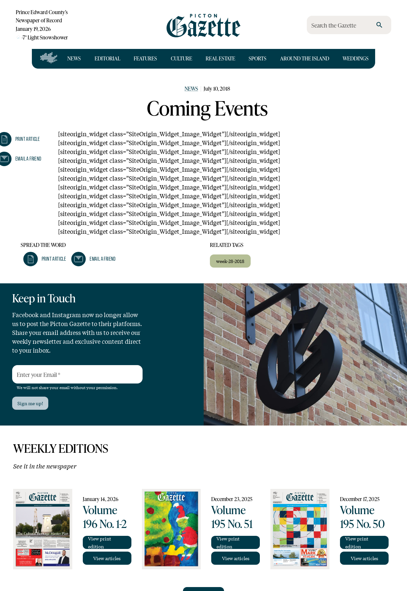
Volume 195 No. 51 (232, 516)
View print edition (99, 542)
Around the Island (304, 58)
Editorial (107, 58)
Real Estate (220, 58)
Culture (181, 58)
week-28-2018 (230, 261)
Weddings (356, 58)
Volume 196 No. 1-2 (105, 516)
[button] (45, 259)
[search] (379, 25)
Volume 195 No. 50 (362, 516)
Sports (257, 58)
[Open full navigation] (48, 59)
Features (145, 58)
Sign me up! (30, 403)
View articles (107, 558)
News (74, 58)
